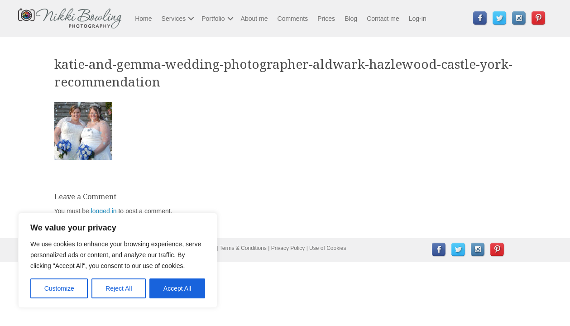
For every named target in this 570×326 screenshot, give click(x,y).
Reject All (118, 288)
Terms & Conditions (243, 248)
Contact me (383, 18)
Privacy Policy (288, 248)
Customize (59, 288)
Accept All (177, 288)
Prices (326, 18)
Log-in (417, 18)
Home (143, 18)
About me (254, 18)
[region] (117, 260)
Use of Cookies (327, 248)
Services (174, 18)
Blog (351, 18)
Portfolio (213, 18)
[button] (191, 18)
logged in (104, 211)
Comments (293, 18)
